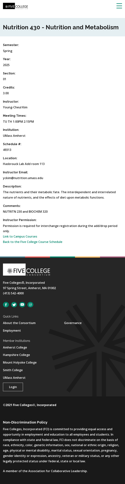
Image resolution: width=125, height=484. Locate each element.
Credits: (9, 87)
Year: (7, 59)
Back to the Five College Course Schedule (32, 242)
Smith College (13, 370)
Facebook (6, 304)
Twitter (14, 304)
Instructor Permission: (19, 220)
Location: (10, 158)
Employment (12, 330)
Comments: (12, 206)
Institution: (11, 130)
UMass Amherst (14, 378)
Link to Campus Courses (20, 236)
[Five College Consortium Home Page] (15, 6)
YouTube (22, 304)
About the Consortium (19, 323)
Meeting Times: (14, 115)
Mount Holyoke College (20, 362)
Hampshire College (16, 355)
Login (13, 387)
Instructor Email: (15, 172)
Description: (12, 186)
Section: (9, 73)
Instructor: (11, 101)
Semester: (11, 45)
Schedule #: (12, 144)
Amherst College (15, 347)
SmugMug (30, 304)
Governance (73, 323)
